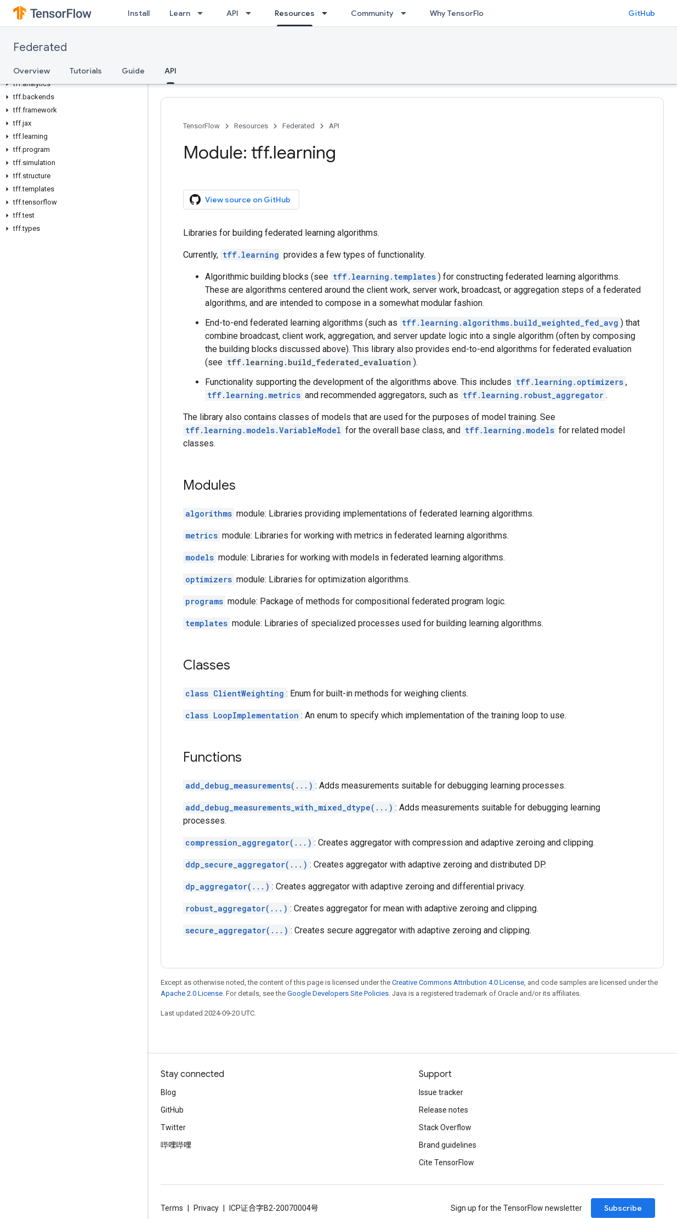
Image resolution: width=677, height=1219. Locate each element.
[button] (71, 83)
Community (372, 13)
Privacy (206, 1208)
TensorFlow (201, 126)
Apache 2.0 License (192, 993)
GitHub (641, 13)
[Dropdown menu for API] (251, 13)
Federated (40, 47)
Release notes (443, 1109)
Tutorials (86, 71)
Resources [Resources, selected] (295, 13)
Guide (133, 71)
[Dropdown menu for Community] (407, 13)
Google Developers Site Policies (338, 993)
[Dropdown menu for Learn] (203, 13)
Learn (179, 13)
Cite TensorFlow (446, 1162)
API (232, 13)
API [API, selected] (170, 71)
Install (139, 13)
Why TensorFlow (460, 13)
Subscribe (623, 1208)
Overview (31, 71)
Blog (168, 1092)
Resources (251, 126)
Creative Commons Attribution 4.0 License (458, 982)
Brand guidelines (447, 1145)
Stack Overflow (445, 1127)
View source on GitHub (240, 199)
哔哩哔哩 (176, 1145)
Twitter (173, 1127)
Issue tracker (441, 1092)
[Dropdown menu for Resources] (328, 13)
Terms (172, 1208)
